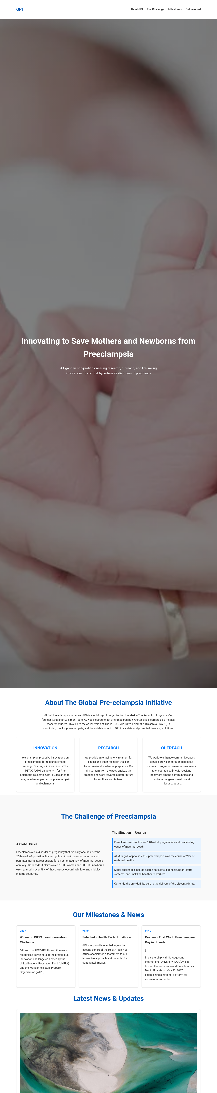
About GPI (137, 9)
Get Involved (193, 9)
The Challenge (155, 9)
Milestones (175, 9)
